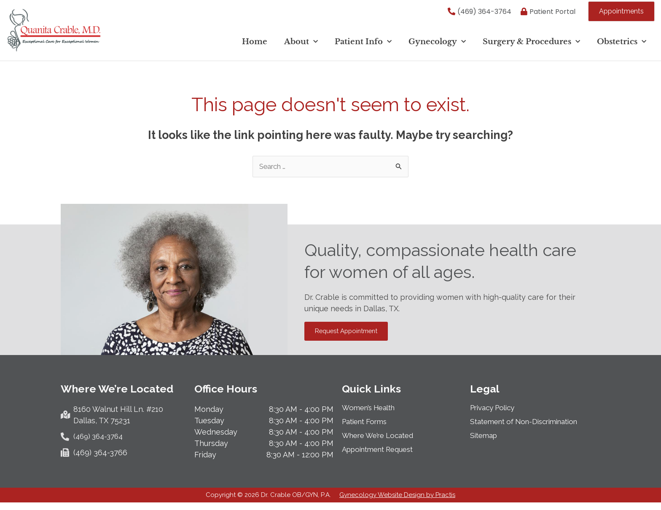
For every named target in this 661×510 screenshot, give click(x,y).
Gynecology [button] (437, 45)
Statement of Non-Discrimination (529, 428)
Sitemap (485, 442)
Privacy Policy (495, 414)
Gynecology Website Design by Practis (397, 502)
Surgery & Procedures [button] (531, 45)
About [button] (301, 45)
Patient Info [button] (363, 45)
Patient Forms (367, 428)
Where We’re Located (381, 442)
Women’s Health (371, 414)
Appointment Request (382, 456)
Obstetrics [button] (621, 45)
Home (254, 44)
